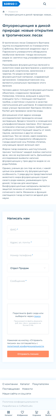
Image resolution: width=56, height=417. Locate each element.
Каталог (8, 413)
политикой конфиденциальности (25, 346)
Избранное (22, 413)
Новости (13, 11)
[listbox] (28, 268)
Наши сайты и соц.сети (16, 393)
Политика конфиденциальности (20, 401)
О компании (10, 384)
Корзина (37, 413)
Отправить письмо (28, 354)
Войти (48, 413)
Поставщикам (11, 388)
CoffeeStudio (26, 406)
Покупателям (40, 384)
